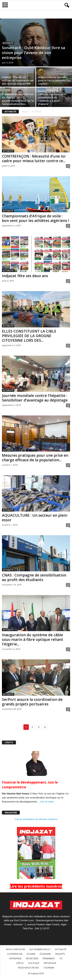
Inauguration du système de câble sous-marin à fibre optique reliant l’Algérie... (32, 639)
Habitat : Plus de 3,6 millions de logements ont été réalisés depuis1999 (18, 80)
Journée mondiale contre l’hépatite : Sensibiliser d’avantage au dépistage (35, 398)
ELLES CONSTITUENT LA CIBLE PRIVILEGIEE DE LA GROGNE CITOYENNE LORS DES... (29, 336)
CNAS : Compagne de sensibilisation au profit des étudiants (34, 577)
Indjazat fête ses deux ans (25, 275)
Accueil (25, 111)
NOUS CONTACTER (15, 949)
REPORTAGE (50, 963)
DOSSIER (31, 953)
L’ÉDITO (20, 963)
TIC (61, 958)
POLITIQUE (33, 963)
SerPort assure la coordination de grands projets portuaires (32, 702)
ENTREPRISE (15, 958)
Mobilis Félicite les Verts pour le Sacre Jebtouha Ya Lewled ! (54, 80)
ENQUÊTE (60, 953)
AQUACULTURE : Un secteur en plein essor (34, 517)
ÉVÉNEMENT (49, 958)
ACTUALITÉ (8, 43)
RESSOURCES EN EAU (28, 967)
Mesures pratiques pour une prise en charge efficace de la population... (35, 457)
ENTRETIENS (32, 958)
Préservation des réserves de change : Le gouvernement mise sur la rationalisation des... (18, 99)
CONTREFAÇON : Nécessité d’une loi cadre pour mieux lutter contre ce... (33, 158)
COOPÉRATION (14, 953)
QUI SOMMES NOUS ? (40, 949)
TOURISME (48, 967)
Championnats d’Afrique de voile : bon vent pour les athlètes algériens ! (35, 218)
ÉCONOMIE (45, 953)
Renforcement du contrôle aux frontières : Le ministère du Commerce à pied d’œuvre (52, 97)
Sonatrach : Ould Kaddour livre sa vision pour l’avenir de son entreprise (33, 52)
